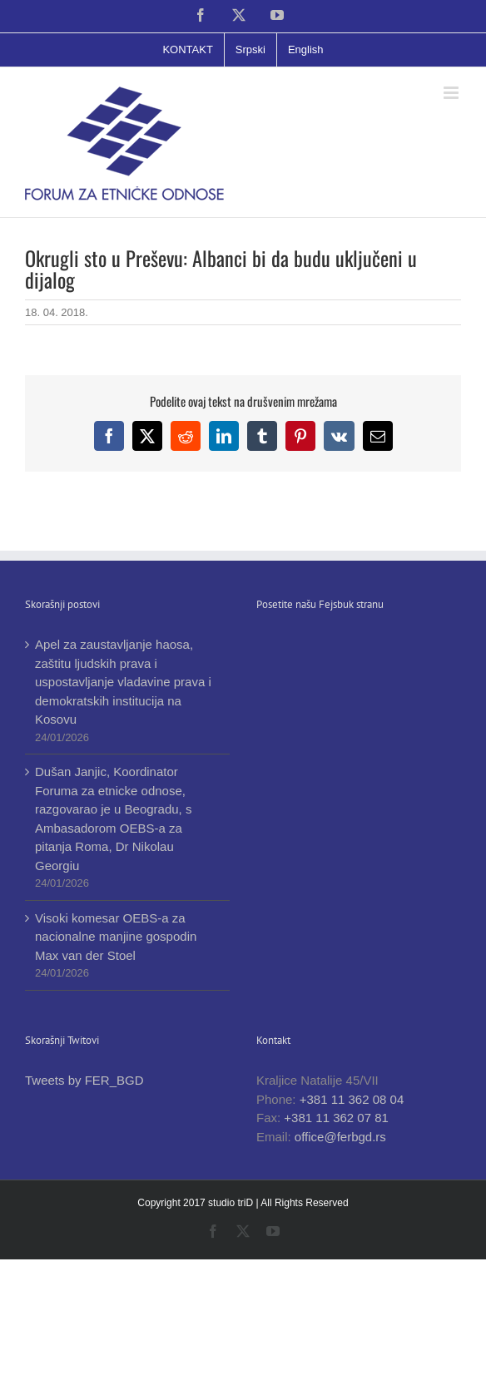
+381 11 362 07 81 (336, 1117)
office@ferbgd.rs (340, 1137)
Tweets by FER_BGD (84, 1080)
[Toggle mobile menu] (452, 92)
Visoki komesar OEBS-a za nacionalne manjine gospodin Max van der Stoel (115, 936)
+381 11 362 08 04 (352, 1099)
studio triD (231, 1203)
